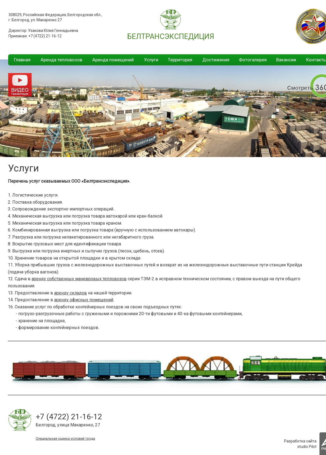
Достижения (215, 59)
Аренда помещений (113, 59)
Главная (22, 59)
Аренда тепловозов (61, 59)
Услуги (151, 59)
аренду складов (70, 293)
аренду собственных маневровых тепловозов (79, 278)
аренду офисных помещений (83, 299)
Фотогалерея (253, 59)
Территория (180, 59)
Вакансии (286, 59)
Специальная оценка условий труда (65, 438)
